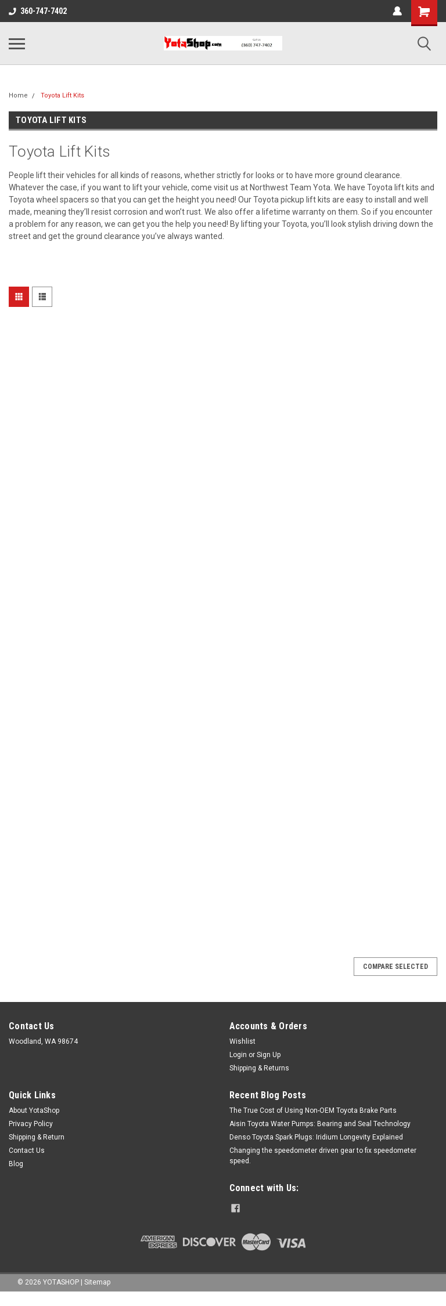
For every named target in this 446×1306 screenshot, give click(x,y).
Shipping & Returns (259, 1068)
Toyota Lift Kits (62, 95)
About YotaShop (34, 1110)
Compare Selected (395, 967)
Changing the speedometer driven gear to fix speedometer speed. (322, 1155)
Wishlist (242, 1041)
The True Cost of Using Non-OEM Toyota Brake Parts (313, 1110)
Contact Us (27, 1150)
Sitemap (97, 1282)
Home (18, 95)
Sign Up (268, 1055)
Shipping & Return (36, 1137)
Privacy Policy (31, 1124)
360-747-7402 (38, 11)
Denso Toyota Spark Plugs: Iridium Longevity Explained (316, 1137)
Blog (16, 1164)
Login (238, 1055)
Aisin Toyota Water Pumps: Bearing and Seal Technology (320, 1124)
